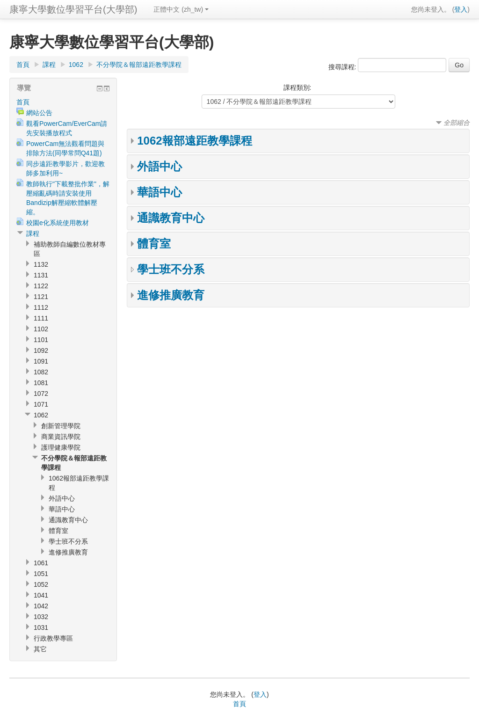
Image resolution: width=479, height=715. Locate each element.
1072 (41, 393)
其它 (40, 649)
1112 (41, 307)
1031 (41, 627)
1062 (76, 64)
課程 (49, 64)
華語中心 (159, 192)
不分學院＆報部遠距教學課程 (138, 64)
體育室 (154, 243)
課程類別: (297, 87)
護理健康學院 (60, 447)
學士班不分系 (170, 269)
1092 (41, 350)
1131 (41, 275)
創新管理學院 (60, 426)
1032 (41, 616)
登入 (460, 9)
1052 (41, 584)
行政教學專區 (53, 638)
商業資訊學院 (60, 436)
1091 (41, 361)
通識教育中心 (170, 218)
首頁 (22, 64)
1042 (41, 606)
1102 (41, 329)
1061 (41, 563)
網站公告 (39, 113)
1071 (41, 404)
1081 (41, 383)
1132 (41, 264)
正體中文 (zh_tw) (181, 9)
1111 (41, 318)
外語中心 (159, 166)
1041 (41, 595)
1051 (41, 573)
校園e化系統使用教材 (57, 222)
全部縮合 (456, 122)
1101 (41, 339)
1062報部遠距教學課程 (194, 140)
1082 (41, 372)
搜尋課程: (343, 67)
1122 (41, 286)
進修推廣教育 (170, 295)
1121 (41, 296)
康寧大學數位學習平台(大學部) (73, 9)
